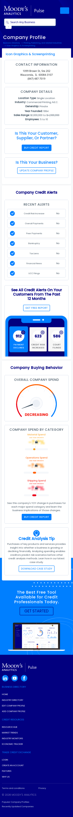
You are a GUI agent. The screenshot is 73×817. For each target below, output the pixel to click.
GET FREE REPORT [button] (36, 308)
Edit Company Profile (13, 705)
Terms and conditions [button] (13, 788)
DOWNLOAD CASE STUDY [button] (36, 569)
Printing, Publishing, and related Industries (43, 43)
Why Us (6, 776)
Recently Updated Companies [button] (18, 806)
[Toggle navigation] (64, 10)
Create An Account (13, 765)
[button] (36, 611)
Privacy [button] (42, 788)
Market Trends (10, 732)
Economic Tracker (12, 744)
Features (6, 771)
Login (5, 759)
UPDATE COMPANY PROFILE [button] (36, 170)
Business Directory (11, 43)
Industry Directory (12, 700)
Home (5, 694)
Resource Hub (9, 727)
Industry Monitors (12, 738)
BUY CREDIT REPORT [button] (36, 148)
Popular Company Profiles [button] (15, 802)
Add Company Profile (13, 711)
